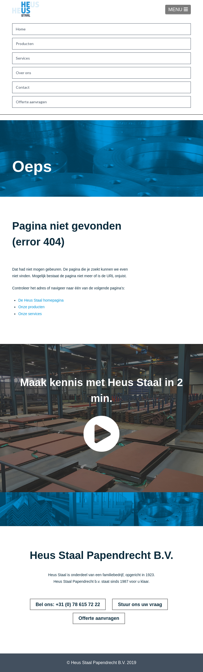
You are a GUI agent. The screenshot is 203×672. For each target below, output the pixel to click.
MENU (179, 9)
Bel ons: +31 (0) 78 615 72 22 (68, 604)
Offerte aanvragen (99, 618)
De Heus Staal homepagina (40, 300)
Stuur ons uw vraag (140, 604)
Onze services (30, 314)
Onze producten (31, 307)
